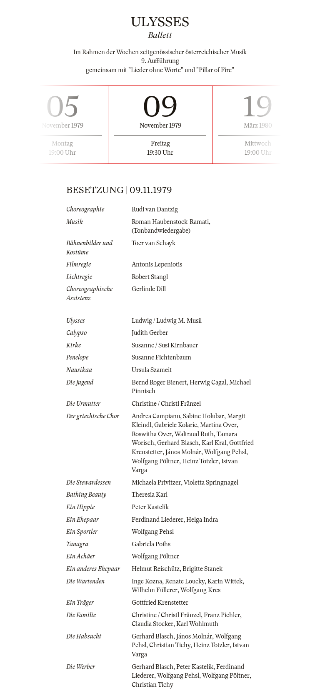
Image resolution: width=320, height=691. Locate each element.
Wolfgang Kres (200, 590)
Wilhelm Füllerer (155, 590)
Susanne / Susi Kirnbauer (165, 345)
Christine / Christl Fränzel (166, 403)
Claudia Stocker (152, 624)
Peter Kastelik (150, 507)
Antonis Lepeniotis (157, 264)
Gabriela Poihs (151, 544)
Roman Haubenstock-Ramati (170, 222)
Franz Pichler (222, 615)
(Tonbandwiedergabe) (161, 230)
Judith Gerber (150, 332)
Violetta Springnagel (211, 482)
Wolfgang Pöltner (155, 461)
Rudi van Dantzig (155, 209)
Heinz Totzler (200, 461)
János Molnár (183, 452)
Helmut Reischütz (156, 568)
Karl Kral (214, 443)
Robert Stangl (150, 277)
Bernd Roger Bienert (159, 382)
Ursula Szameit (152, 370)
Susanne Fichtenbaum (161, 357)
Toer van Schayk (153, 243)
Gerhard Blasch (178, 443)
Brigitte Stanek (202, 568)
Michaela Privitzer (156, 482)
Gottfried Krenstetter (160, 602)
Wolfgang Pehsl (225, 452)
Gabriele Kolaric (175, 425)
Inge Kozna (147, 581)
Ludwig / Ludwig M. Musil (167, 320)
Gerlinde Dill (149, 289)
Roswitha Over (152, 434)
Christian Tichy (169, 645)
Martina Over (218, 425)
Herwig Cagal (208, 382)
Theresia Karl (150, 494)
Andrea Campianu (156, 416)
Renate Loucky (185, 581)
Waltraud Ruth (194, 434)
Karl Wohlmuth (197, 624)
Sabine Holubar (203, 416)
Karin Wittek (225, 581)
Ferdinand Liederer (157, 519)
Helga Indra (202, 519)
